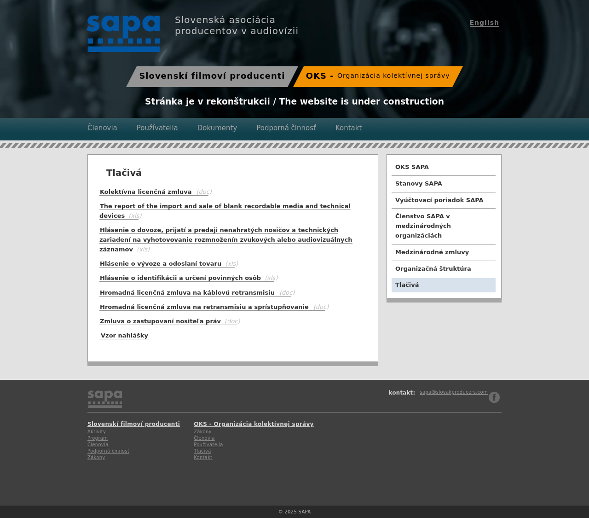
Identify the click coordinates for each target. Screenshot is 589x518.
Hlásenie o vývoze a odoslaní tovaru (167, 263)
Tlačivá (407, 284)
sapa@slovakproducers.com (454, 392)
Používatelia (157, 128)
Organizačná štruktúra (433, 268)
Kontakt (348, 128)
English (484, 22)
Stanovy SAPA (418, 183)
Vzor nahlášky (124, 335)
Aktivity (96, 431)
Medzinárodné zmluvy (432, 252)
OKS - (378, 76)
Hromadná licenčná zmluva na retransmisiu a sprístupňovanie (204, 306)
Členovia (102, 128)
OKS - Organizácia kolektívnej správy (254, 424)
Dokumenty (217, 128)
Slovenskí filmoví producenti (212, 76)
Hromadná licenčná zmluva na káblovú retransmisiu (187, 292)
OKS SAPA (412, 166)
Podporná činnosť (286, 128)
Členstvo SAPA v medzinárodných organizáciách (423, 226)
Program (97, 438)
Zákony (96, 457)
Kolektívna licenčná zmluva (145, 191)
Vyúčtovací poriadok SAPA (439, 200)
